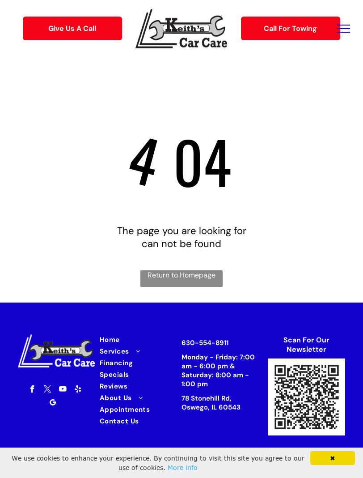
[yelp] (78, 390)
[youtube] (62, 390)
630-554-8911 (205, 342)
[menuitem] (136, 340)
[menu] (343, 28)
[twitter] (47, 390)
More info (183, 467)
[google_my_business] (53, 403)
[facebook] (32, 390)
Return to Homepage (181, 275)
